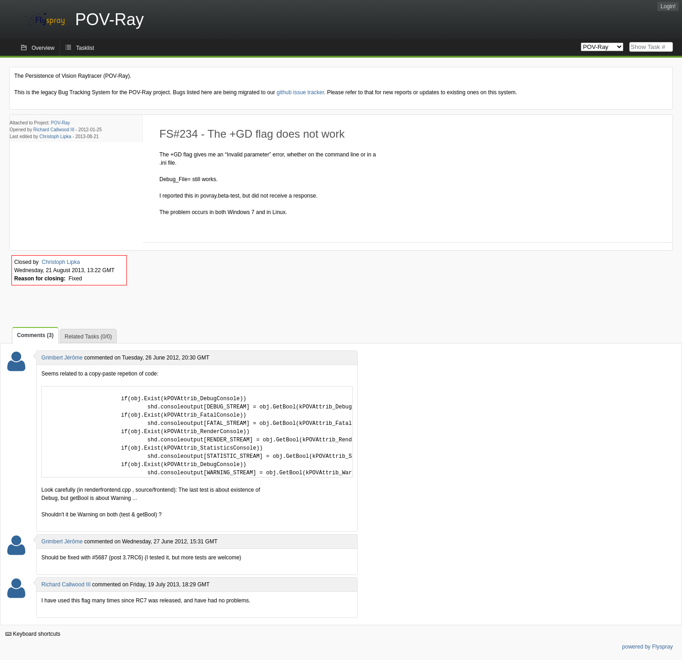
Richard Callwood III (53, 129)
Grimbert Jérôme (61, 357)
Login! (668, 6)
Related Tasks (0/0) (88, 336)
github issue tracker (300, 92)
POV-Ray (60, 122)
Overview (43, 48)
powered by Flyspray (647, 647)
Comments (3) (35, 335)
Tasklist (85, 48)
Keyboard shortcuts (32, 634)
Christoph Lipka (55, 136)
